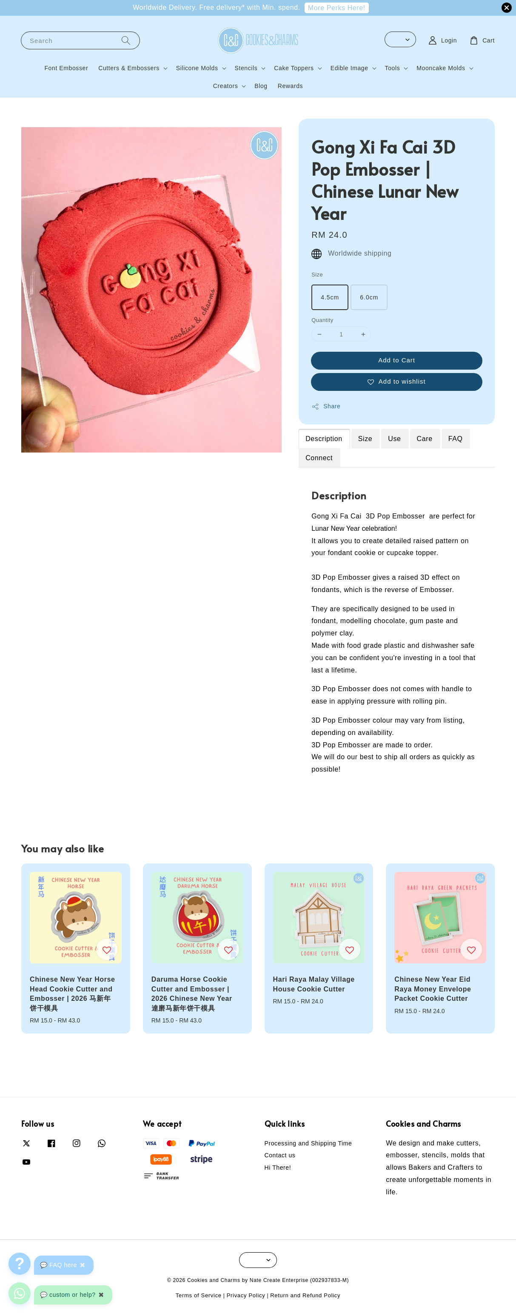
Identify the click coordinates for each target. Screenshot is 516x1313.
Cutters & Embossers (129, 68)
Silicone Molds (197, 68)
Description (323, 438)
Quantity (322, 320)
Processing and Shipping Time (308, 1143)
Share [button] (325, 406)
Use (394, 438)
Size (317, 274)
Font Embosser (66, 68)
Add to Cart (396, 360)
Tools (392, 68)
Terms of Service (199, 1295)
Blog (260, 86)
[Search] (126, 40)
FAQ (455, 438)
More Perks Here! (336, 7)
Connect (319, 457)
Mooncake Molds (440, 68)
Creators (225, 86)
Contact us (280, 1155)
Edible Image (349, 68)
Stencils (246, 68)
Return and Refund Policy (305, 1295)
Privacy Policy (246, 1295)
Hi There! (278, 1167)
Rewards (290, 86)
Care (425, 438)
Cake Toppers (294, 68)
